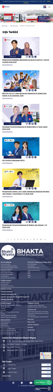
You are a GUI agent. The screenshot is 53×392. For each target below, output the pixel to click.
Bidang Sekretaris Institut (8, 334)
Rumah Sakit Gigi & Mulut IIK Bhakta (38, 311)
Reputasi (3, 310)
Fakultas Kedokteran (7, 299)
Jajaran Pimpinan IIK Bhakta (8, 315)
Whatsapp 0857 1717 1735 (16, 350)
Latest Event (4, 325)
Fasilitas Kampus (5, 282)
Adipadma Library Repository (36, 305)
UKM (29, 277)
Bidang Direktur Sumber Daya (9, 332)
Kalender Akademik (33, 324)
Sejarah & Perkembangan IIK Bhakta (11, 305)
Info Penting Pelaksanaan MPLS (13, 160)
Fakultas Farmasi (6, 289)
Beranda (5, 25)
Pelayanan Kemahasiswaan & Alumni (38, 313)
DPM (29, 272)
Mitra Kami (31, 319)
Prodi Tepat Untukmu (7, 272)
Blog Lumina (31, 322)
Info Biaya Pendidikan (7, 274)
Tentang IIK (14, 25)
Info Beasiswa (5, 276)
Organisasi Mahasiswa (34, 270)
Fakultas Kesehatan (7, 291)
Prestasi (3, 314)
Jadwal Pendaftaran (6, 269)
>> (45, 239)
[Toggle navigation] (49, 7)
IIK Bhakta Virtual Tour (7, 286)
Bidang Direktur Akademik (8, 330)
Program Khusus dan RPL (8, 278)
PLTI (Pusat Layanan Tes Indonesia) (38, 316)
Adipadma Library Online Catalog (37, 307)
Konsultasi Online (6, 271)
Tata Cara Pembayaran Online (9, 267)
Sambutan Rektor (6, 307)
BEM (29, 273)
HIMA (29, 275)
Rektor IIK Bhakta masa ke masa (10, 312)
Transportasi (31, 266)
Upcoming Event (5, 322)
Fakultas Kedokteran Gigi (8, 294)
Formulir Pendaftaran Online (9, 266)
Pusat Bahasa (31, 315)
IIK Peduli (30, 327)
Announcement (5, 327)
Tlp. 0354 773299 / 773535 (17, 344)
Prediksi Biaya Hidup (33, 267)
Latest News (4, 323)
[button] (43, 382)
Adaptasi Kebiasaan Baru (8, 328)
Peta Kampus (4, 284)
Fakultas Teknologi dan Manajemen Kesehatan (15, 297)
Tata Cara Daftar (5, 264)
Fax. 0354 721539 (13, 347)
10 (41, 239)
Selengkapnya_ (7, 65)
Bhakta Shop (31, 330)
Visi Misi (3, 308)
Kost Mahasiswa (32, 264)
